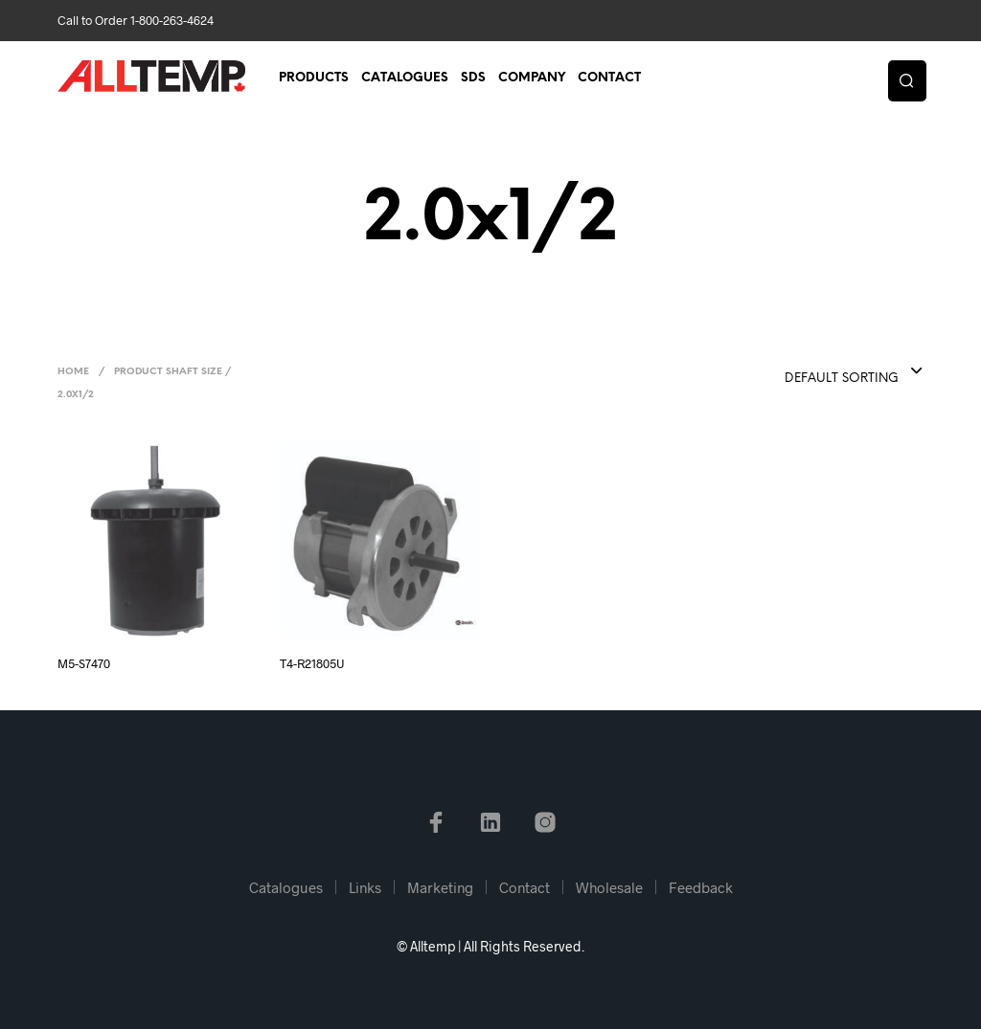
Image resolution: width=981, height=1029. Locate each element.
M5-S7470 (83, 663)
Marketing (440, 887)
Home (73, 372)
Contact (609, 78)
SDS (473, 78)
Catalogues (404, 78)
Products (314, 78)
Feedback (701, 887)
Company (531, 78)
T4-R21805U (312, 663)
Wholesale (609, 887)
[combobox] (815, 372)
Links (365, 887)
